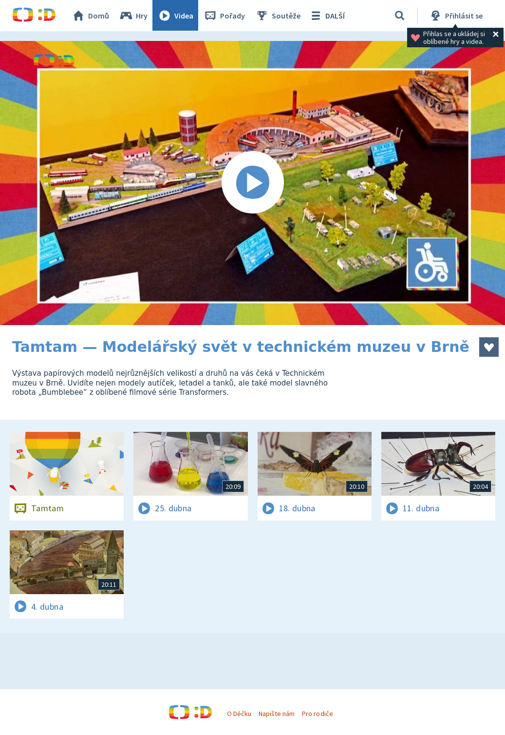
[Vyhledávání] (399, 15)
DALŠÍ (327, 15)
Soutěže (278, 15)
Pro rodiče (317, 713)
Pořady (224, 15)
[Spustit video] (252, 183)
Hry (133, 15)
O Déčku (239, 713)
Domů (91, 15)
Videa (176, 15)
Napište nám (277, 713)
